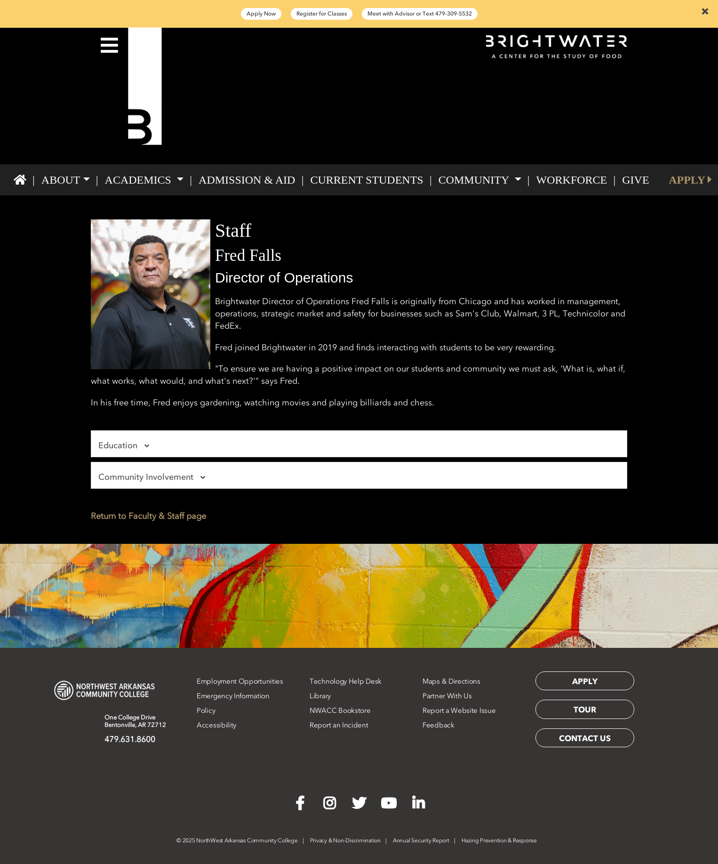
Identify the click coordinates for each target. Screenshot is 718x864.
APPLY (690, 180)
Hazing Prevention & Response (499, 840)
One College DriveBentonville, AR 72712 (135, 721)
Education (125, 445)
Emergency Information (233, 696)
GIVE (635, 180)
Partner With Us (447, 696)
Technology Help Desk (346, 681)
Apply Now (261, 13)
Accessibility (216, 725)
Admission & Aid (247, 180)
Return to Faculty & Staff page (148, 516)
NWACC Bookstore (340, 710)
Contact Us (585, 738)
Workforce (571, 180)
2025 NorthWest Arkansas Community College (237, 840)
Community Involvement (152, 477)
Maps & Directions (451, 681)
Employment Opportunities (240, 681)
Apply (585, 681)
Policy (206, 710)
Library (320, 696)
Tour (585, 709)
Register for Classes (321, 13)
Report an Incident (339, 725)
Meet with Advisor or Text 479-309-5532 (419, 13)
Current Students (366, 180)
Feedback (439, 725)
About (60, 180)
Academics (139, 180)
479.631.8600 (129, 739)
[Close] (705, 11)
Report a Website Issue (459, 710)
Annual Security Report (421, 840)
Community (475, 180)
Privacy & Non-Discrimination (345, 840)
